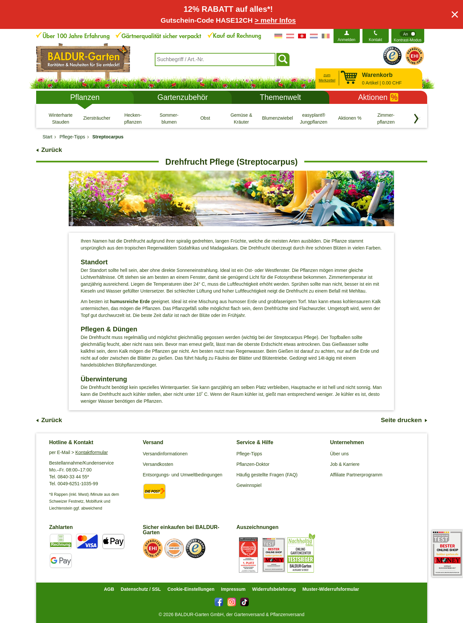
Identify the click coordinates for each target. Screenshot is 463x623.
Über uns (339, 453)
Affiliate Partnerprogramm (356, 474)
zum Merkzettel (327, 78)
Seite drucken (401, 420)
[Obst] (205, 118)
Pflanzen (85, 97)
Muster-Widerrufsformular (330, 589)
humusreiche (124, 301)
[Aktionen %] (350, 118)
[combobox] (215, 59)
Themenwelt (280, 97)
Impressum (233, 589)
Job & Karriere (344, 464)
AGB (109, 589)
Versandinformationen (165, 453)
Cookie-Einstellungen (190, 589)
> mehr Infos (275, 20)
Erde (144, 301)
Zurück (51, 149)
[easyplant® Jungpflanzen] (314, 118)
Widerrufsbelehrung (274, 589)
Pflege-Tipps (249, 453)
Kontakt (375, 39)
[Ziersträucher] (97, 118)
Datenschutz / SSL (141, 589)
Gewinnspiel (249, 485)
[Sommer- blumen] (169, 118)
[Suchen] (282, 59)
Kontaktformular (91, 452)
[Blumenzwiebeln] (278, 118)
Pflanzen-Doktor (253, 464)
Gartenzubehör (182, 97)
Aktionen (378, 97)
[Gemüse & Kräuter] (241, 118)
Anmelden (346, 39)
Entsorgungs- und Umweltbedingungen (182, 474)
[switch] (407, 36)
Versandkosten (158, 464)
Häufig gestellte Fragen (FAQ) (267, 474)
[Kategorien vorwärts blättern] (416, 118)
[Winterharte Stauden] (61, 118)
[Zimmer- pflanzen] (386, 118)
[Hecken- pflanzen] (133, 118)
